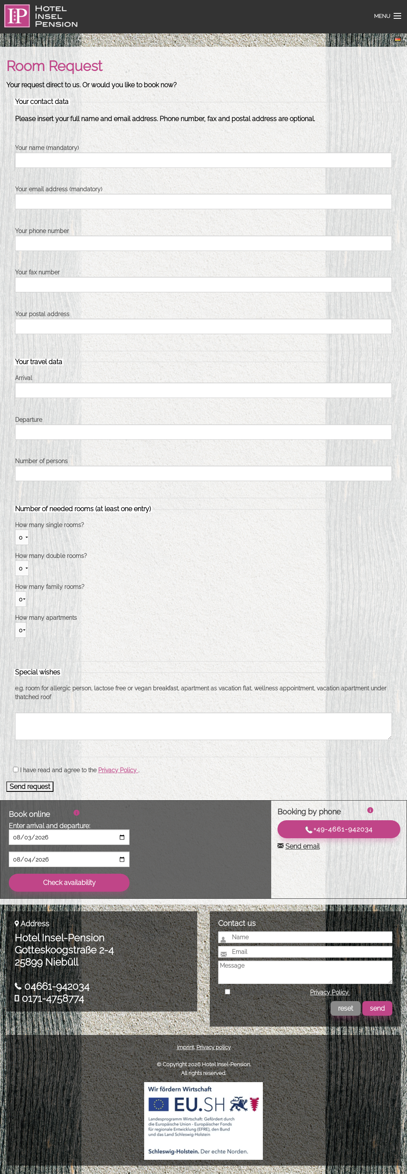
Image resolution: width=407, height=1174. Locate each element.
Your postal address (42, 314)
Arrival (23, 378)
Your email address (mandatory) (58, 189)
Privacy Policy (118, 770)
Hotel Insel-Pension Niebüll (38, 21)
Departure (28, 419)
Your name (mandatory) (47, 148)
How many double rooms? (51, 556)
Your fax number (37, 272)
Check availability (69, 883)
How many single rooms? (49, 525)
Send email (302, 846)
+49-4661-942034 (339, 830)
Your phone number (42, 231)
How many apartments (46, 617)
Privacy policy (213, 1047)
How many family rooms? (49, 586)
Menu (382, 16)
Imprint (185, 1047)
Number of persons (41, 461)
